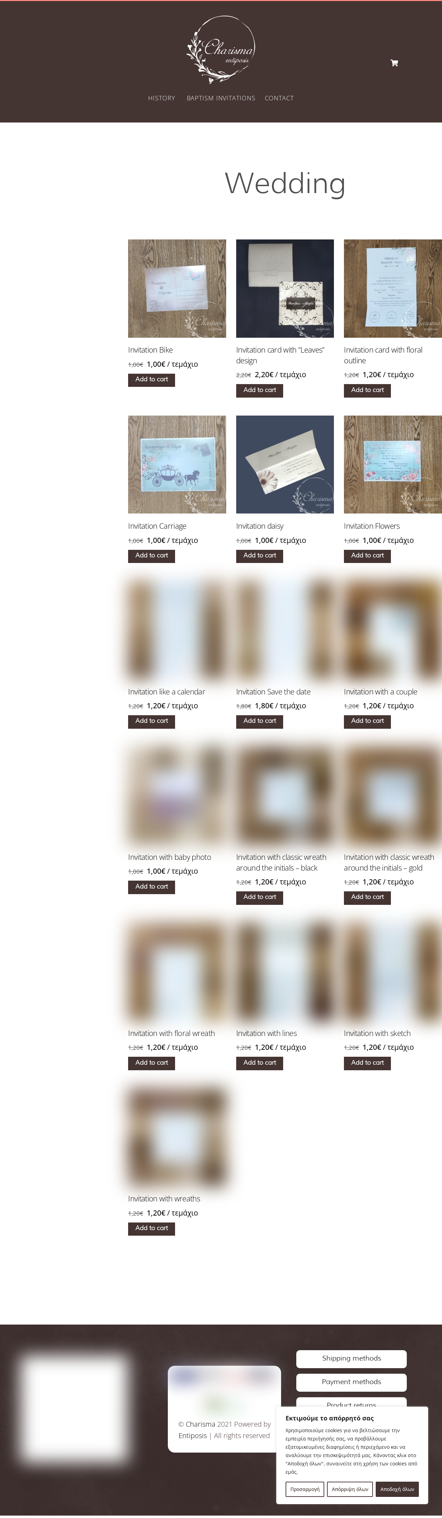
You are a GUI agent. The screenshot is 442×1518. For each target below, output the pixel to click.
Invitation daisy (260, 526)
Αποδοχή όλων (397, 1489)
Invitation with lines (266, 1034)
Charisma (198, 1425)
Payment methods (352, 1384)
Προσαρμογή (305, 1489)
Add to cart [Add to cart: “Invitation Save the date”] (259, 722)
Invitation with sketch (377, 1034)
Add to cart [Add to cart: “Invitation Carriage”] (151, 556)
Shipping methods (351, 1360)
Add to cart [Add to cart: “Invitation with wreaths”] (151, 1229)
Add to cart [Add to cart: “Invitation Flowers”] (368, 556)
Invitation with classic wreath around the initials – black (281, 862)
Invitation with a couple (380, 692)
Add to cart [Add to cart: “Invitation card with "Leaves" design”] (259, 391)
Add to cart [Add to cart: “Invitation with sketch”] (368, 1063)
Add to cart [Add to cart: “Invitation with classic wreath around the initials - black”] (259, 898)
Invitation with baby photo (169, 857)
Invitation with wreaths (164, 1199)
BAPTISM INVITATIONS (221, 98)
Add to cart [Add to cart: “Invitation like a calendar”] (151, 722)
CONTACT (279, 98)
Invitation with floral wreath (171, 1034)
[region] (352, 1455)
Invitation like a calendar (166, 692)
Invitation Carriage (157, 526)
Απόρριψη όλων (350, 1489)
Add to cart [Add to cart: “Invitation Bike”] (151, 380)
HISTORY (161, 98)
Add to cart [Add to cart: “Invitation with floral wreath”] (151, 1063)
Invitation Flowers (372, 526)
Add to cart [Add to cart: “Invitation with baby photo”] (151, 887)
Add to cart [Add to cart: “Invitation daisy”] (259, 556)
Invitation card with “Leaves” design (280, 355)
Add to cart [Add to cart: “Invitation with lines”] (259, 1063)
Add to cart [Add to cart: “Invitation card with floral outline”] (368, 391)
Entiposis (191, 1437)
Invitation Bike (150, 350)
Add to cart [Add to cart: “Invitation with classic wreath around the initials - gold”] (368, 898)
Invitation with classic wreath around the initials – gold (389, 862)
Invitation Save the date (273, 692)
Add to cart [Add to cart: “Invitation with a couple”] (368, 722)
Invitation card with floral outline (383, 355)
